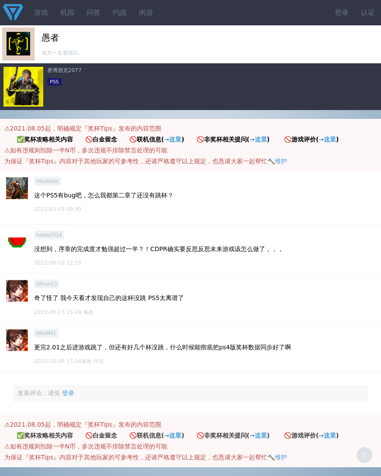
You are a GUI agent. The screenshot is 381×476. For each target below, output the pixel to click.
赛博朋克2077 (64, 70)
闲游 (146, 12)
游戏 (41, 12)
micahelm (47, 181)
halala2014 (49, 235)
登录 (342, 12)
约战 (120, 12)
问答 (93, 12)
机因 (67, 12)
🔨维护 (277, 161)
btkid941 (46, 333)
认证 (368, 12)
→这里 (172, 139)
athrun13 (46, 284)
